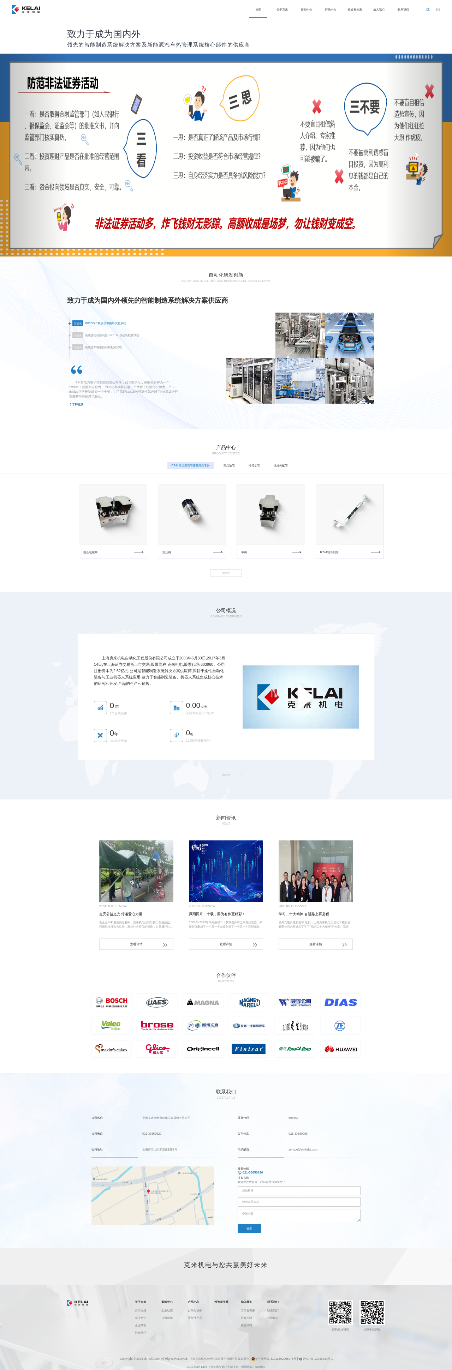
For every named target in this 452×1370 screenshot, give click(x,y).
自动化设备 (195, 1310)
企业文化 (140, 1318)
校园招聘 (246, 1325)
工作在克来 (248, 1310)
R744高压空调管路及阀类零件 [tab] (191, 469)
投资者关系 (221, 1302)
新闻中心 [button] (306, 9)
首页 (258, 9)
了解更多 (77, 408)
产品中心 (193, 1302)
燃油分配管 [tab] (281, 469)
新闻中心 (167, 1302)
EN (438, 9)
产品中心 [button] (330, 9)
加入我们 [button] (379, 9)
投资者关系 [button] (355, 9)
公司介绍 (140, 1310)
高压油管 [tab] (229, 469)
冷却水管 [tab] (254, 469)
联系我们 (273, 1302)
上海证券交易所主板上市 (223, 1367)
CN (428, 9)
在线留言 (273, 1318)
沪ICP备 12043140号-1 (316, 1358)
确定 (249, 1233)
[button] (34, 155)
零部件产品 (195, 1318)
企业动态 (167, 1310)
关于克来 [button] (282, 9)
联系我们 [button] (403, 9)
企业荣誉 (140, 1325)
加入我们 (246, 1302)
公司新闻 (167, 1318)
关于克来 (140, 1302)
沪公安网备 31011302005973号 (273, 1358)
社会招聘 (246, 1318)
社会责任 (140, 1332)
